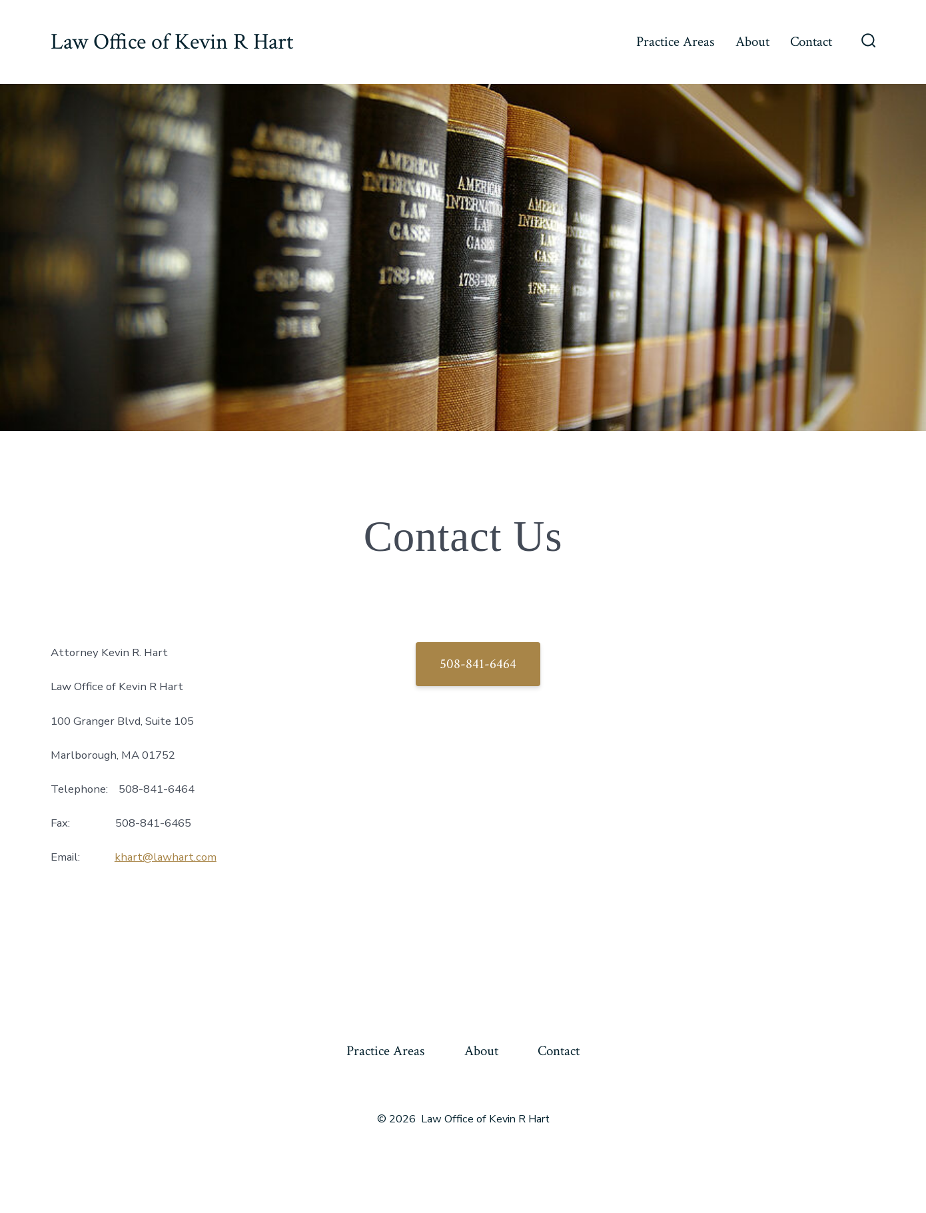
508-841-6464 (478, 664)
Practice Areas (675, 42)
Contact (811, 42)
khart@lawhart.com (166, 857)
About (752, 42)
